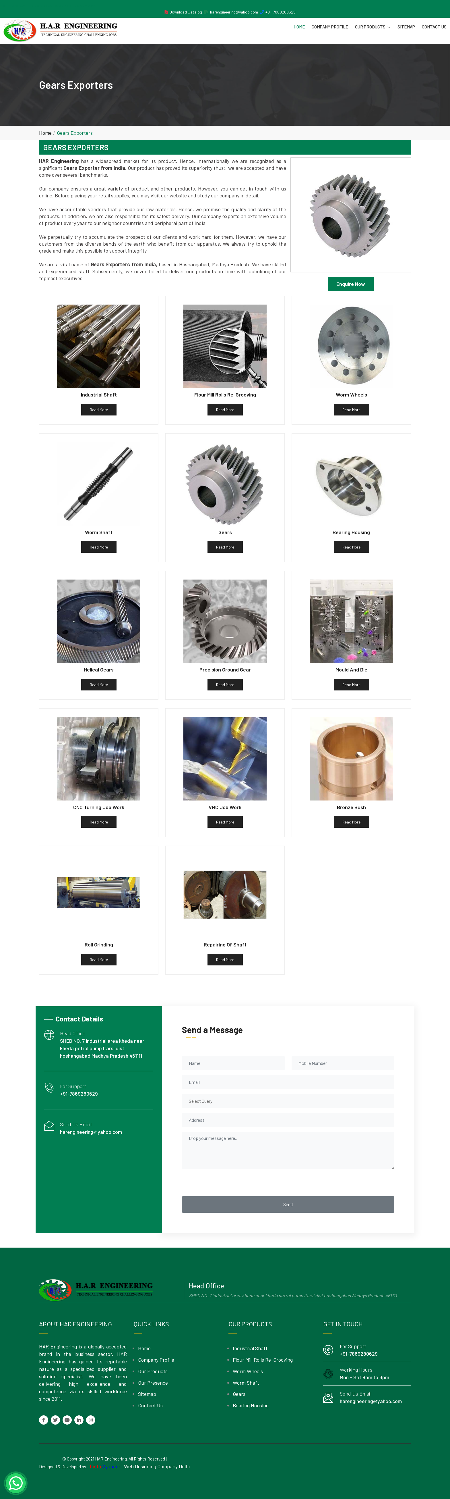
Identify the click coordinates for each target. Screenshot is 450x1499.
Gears (239, 1394)
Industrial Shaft (250, 1348)
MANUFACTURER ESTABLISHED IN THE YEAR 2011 (53, 5)
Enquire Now (350, 284)
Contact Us (434, 26)
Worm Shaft (246, 1382)
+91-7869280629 (280, 11)
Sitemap (406, 26)
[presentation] (225, 1182)
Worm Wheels (248, 1371)
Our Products (373, 27)
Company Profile (330, 26)
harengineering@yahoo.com (234, 11)
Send (288, 1204)
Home (299, 26)
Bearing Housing (251, 1405)
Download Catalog (186, 11)
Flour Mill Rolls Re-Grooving (263, 1359)
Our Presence (153, 1382)
